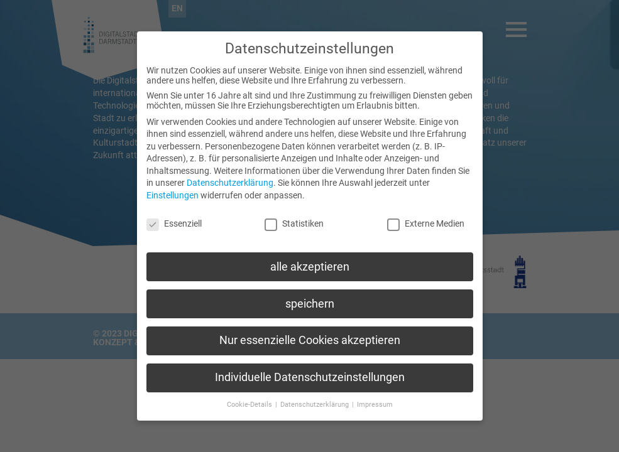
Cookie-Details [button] (250, 400)
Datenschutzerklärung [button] (315, 400)
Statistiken (294, 218)
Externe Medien (425, 218)
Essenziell (174, 218)
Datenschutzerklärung (230, 178)
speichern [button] (309, 298)
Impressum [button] (375, 400)
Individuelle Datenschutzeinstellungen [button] (310, 372)
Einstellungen (172, 190)
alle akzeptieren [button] (309, 261)
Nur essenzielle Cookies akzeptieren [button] (309, 335)
